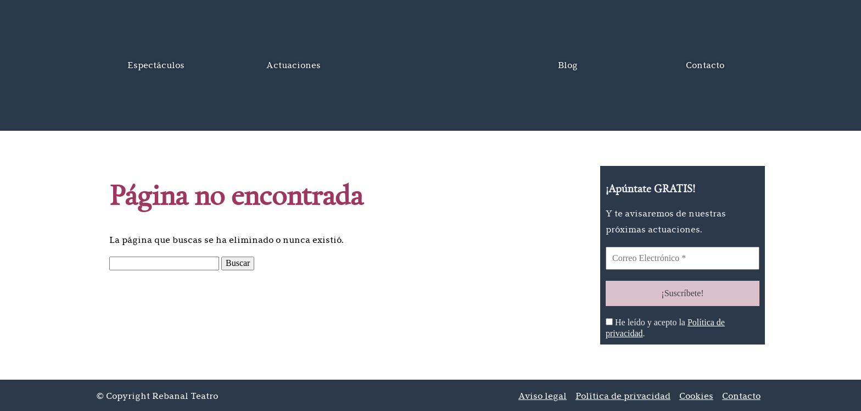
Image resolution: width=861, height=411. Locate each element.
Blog (568, 65)
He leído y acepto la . (665, 326)
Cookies (696, 394)
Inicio (430, 65)
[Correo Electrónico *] (682, 258)
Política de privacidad (622, 394)
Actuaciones (293, 65)
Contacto (705, 65)
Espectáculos (156, 65)
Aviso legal (542, 394)
